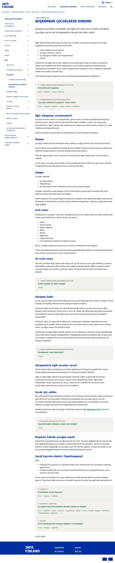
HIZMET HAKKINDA (87, 7)
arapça (68, 106)
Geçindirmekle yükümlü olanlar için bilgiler (57, 424)
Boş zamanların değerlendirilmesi (11, 136)
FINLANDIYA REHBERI (68, 7)
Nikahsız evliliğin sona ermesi (17, 97)
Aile (6, 60)
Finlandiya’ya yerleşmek (13, 31)
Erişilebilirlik (59, 548)
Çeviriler (78, 548)
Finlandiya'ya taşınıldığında (9, 25)
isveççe (46, 106)
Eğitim (7, 50)
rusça (54, 92)
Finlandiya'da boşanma (48, 88)
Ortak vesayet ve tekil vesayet (51, 284)
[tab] (17, 25)
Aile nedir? (10, 65)
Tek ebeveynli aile (91, 409)
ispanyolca (70, 511)
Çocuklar (10, 101)
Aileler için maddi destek (13, 107)
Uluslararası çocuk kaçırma (50, 492)
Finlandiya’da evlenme (15, 70)
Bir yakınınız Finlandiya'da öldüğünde (16, 129)
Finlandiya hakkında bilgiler (12, 144)
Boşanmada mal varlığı (17, 80)
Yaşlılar (9, 123)
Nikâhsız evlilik (12, 92)
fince (40, 92)
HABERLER (102, 7)
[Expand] (28, 25)
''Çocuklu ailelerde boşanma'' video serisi (57, 102)
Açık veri (78, 551)
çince (85, 511)
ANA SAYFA (52, 7)
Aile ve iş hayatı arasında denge (18, 114)
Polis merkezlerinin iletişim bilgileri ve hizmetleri (60, 524)
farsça (90, 511)
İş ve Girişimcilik (10, 36)
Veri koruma (59, 551)
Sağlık (7, 55)
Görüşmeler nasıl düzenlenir (51, 352)
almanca (54, 513)
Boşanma (10, 75)
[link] (7, 5)
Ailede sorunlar (12, 118)
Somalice (76, 106)
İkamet (7, 46)
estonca (61, 92)
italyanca (105, 511)
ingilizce (47, 92)
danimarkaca (44, 513)
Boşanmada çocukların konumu (18, 86)
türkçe (78, 511)
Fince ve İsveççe (10, 41)
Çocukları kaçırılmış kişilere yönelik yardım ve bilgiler (62, 507)
